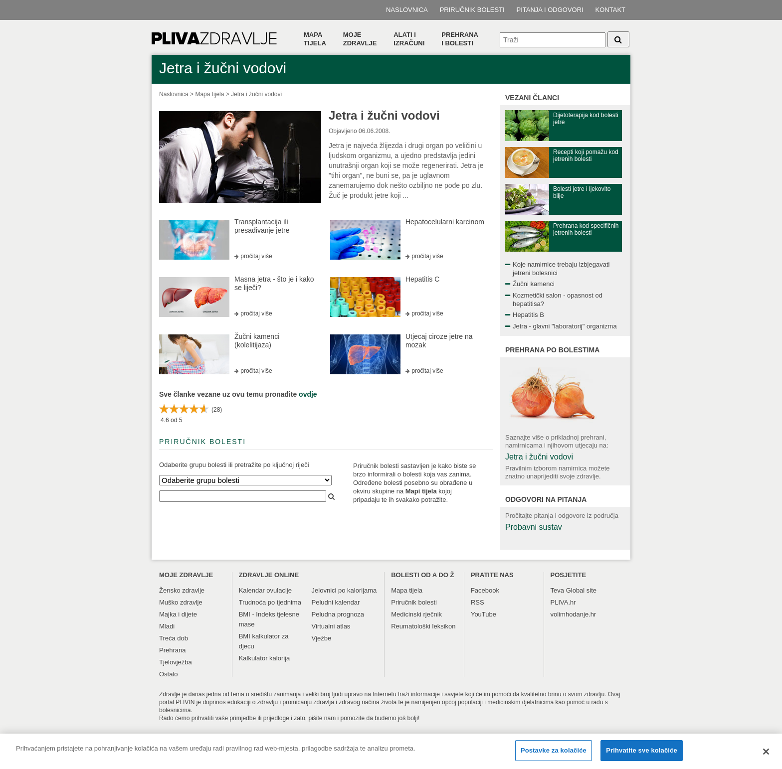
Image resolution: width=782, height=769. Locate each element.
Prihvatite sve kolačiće (641, 755)
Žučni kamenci (534, 284)
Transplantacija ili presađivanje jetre (262, 226)
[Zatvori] (766, 756)
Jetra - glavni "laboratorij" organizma (565, 326)
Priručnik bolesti (472, 9)
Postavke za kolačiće (553, 755)
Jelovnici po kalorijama (344, 590)
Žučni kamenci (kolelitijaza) (256, 340)
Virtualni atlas (331, 626)
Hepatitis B (528, 314)
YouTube (483, 614)
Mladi (167, 626)
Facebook (485, 590)
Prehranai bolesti (459, 39)
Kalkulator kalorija (264, 658)
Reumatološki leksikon (423, 626)
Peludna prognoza (338, 614)
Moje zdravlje (360, 39)
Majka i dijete (178, 614)
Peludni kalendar (336, 602)
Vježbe (322, 638)
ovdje (308, 394)
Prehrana (172, 650)
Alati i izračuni (408, 39)
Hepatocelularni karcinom (444, 222)
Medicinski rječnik (416, 614)
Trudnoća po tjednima (270, 602)
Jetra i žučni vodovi (256, 94)
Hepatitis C (422, 279)
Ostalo (168, 674)
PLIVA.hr (563, 602)
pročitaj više (256, 256)
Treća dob (173, 638)
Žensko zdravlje (181, 590)
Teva (557, 590)
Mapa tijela (315, 39)
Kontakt (610, 9)
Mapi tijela (421, 491)
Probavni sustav (533, 527)
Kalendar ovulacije (265, 590)
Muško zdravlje (180, 602)
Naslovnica (407, 9)
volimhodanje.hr (573, 614)
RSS (477, 602)
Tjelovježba (175, 662)
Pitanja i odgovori (550, 9)
